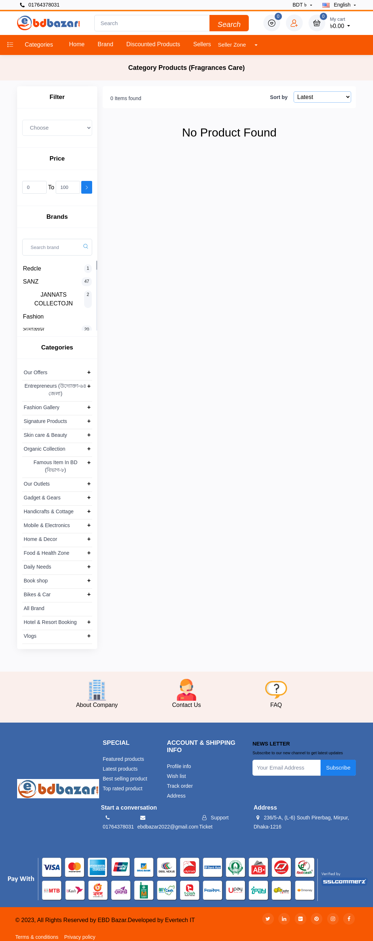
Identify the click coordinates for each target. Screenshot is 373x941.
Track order (180, 786)
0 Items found (125, 98)
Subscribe (338, 767)
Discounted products (153, 44)
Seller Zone (232, 44)
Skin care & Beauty (45, 435)
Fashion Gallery (41, 407)
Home (77, 44)
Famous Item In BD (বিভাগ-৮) (56, 466)
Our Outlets (37, 484)
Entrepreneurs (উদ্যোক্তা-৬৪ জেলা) (55, 389)
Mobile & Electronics (47, 525)
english (337, 5)
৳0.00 (340, 22)
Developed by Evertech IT (161, 920)
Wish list (176, 776)
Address (176, 796)
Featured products (123, 759)
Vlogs (30, 636)
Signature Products (45, 421)
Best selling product (125, 779)
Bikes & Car (37, 594)
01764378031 (40, 5)
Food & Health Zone (46, 553)
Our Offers (35, 372)
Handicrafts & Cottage (49, 511)
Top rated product (122, 788)
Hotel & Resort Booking (50, 622)
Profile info (179, 766)
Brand (105, 44)
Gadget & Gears (42, 498)
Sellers (202, 44)
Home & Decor (40, 539)
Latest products (120, 769)
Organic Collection (44, 449)
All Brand (34, 608)
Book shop (36, 581)
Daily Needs (37, 567)
